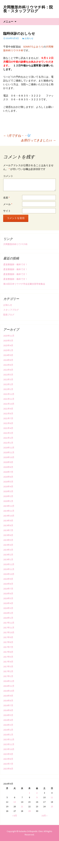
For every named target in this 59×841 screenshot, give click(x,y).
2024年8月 (8, 360)
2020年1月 (8, 501)
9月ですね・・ (17, 135)
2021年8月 (8, 413)
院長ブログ (8, 314)
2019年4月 (8, 544)
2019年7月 (8, 530)
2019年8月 (8, 525)
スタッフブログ (11, 309)
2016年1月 (8, 734)
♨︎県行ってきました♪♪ (38, 140)
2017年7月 (8, 647)
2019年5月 (8, 540)
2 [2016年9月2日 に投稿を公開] (36, 792)
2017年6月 (8, 651)
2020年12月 (8, 447)
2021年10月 (8, 403)
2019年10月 (8, 515)
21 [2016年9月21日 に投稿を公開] (22, 806)
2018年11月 (8, 569)
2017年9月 (8, 637)
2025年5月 (8, 340)
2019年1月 (8, 559)
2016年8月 (8, 700)
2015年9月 (8, 754)
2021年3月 (8, 433)
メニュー (8, 21)
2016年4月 (8, 720)
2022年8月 (8, 364)
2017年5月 (8, 656)
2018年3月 (8, 608)
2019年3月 (8, 549)
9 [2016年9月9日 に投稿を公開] (36, 797)
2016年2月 (8, 729)
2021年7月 (8, 418)
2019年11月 (8, 510)
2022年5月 (8, 374)
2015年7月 (8, 763)
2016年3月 (8, 724)
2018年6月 (8, 593)
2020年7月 (8, 471)
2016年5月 (8, 715)
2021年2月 (8, 437)
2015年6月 (8, 768)
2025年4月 (8, 345)
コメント (8, 175)
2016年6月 (8, 710)
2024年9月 (8, 355)
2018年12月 (8, 564)
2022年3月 (8, 379)
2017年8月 (8, 642)
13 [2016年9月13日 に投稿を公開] (15, 802)
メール (7, 204)
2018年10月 (8, 574)
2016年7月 (8, 705)
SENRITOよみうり (33, 46)
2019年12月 (8, 506)
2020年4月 (8, 486)
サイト (7, 210)
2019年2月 (8, 554)
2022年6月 (8, 369)
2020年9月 (8, 462)
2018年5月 (8, 598)
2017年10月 (8, 632)
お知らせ (29, 38)
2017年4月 (8, 661)
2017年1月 (8, 676)
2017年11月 (8, 627)
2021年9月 (8, 408)
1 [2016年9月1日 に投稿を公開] (29, 792)
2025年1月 (8, 350)
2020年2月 (8, 496)
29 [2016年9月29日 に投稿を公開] (29, 811)
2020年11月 (8, 452)
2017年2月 (8, 671)
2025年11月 (8, 335)
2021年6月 (8, 423)
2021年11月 (8, 399)
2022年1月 (8, 389)
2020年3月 (8, 491)
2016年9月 (8, 695)
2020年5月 (8, 481)
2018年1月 (8, 617)
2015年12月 (8, 739)
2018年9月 (8, 579)
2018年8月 (8, 583)
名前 (6, 197)
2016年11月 (8, 686)
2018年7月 (8, 588)
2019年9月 (8, 520)
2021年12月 (8, 394)
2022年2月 (8, 384)
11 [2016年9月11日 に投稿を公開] (52, 797)
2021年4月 (8, 428)
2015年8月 (8, 759)
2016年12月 (8, 681)
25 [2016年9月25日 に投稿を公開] (52, 806)
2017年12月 (8, 622)
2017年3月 (8, 666)
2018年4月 (8, 603)
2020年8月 (8, 467)
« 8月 (14, 815)
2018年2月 (8, 613)
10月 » (44, 815)
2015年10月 (8, 749)
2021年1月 (8, 442)
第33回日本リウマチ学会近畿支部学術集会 (24, 283)
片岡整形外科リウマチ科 (15, 244)
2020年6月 (8, 476)
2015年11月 (8, 744)
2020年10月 (8, 457)
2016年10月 (8, 690)
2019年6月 (8, 535)
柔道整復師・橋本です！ (15, 264)
